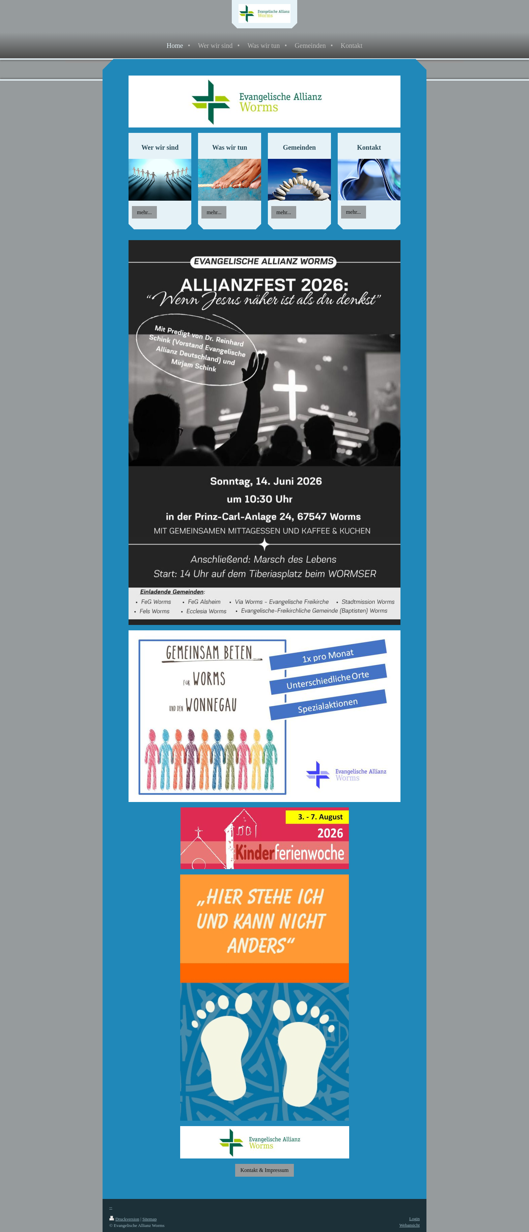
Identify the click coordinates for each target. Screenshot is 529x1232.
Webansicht (409, 1225)
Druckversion (124, 1219)
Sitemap (149, 1219)
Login (414, 1218)
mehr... (144, 212)
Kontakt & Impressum (264, 1170)
